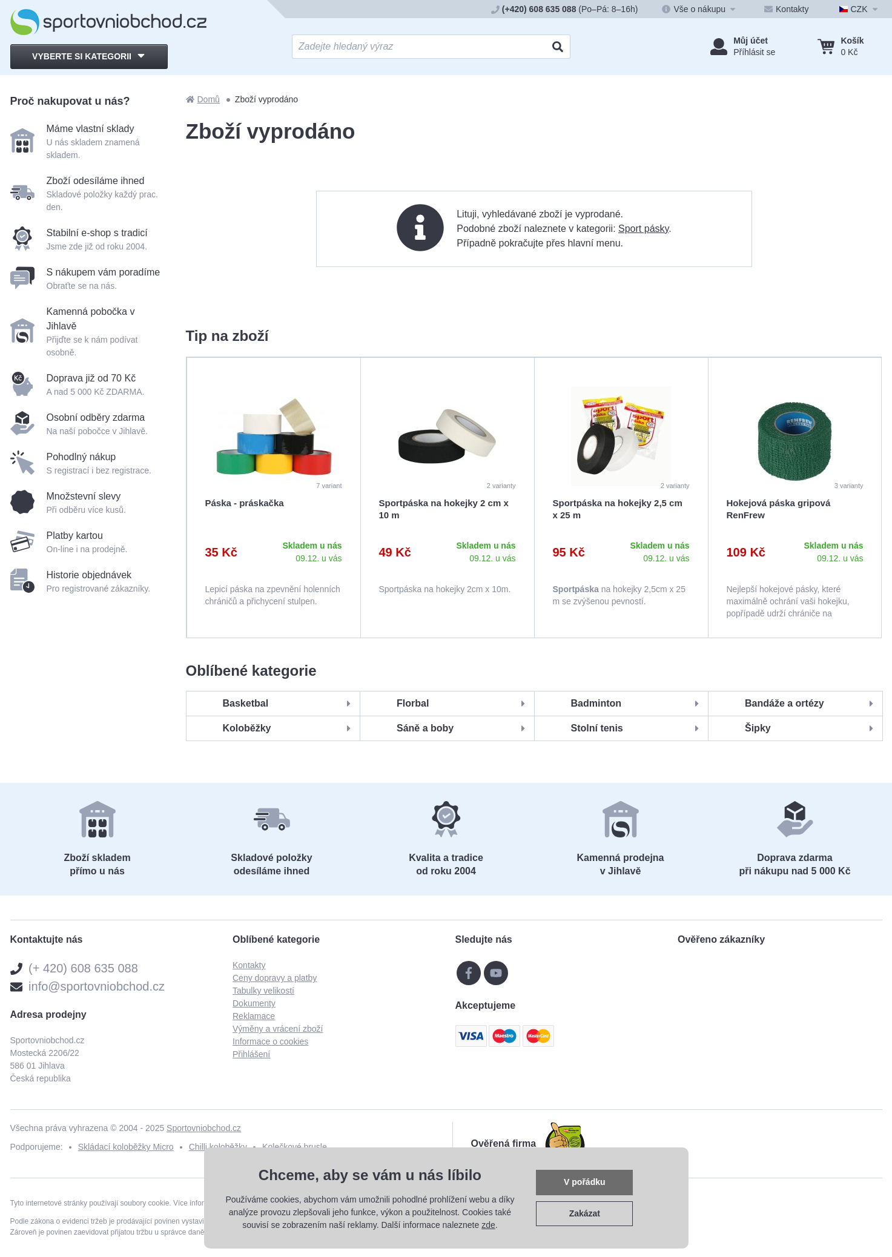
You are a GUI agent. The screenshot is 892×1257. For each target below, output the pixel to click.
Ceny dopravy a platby (275, 978)
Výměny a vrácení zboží (278, 1029)
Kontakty (249, 965)
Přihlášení (251, 1054)
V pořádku (584, 1182)
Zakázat (584, 1213)
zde (488, 1225)
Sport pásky (643, 228)
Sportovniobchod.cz (204, 1128)
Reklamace (254, 1016)
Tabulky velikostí (263, 990)
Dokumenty (254, 1003)
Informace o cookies (270, 1041)
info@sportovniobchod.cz (96, 986)
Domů (203, 99)
